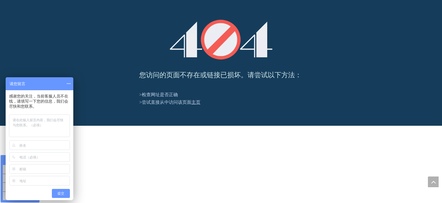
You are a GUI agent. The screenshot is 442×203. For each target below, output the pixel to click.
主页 (195, 102)
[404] (221, 39)
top (433, 181)
